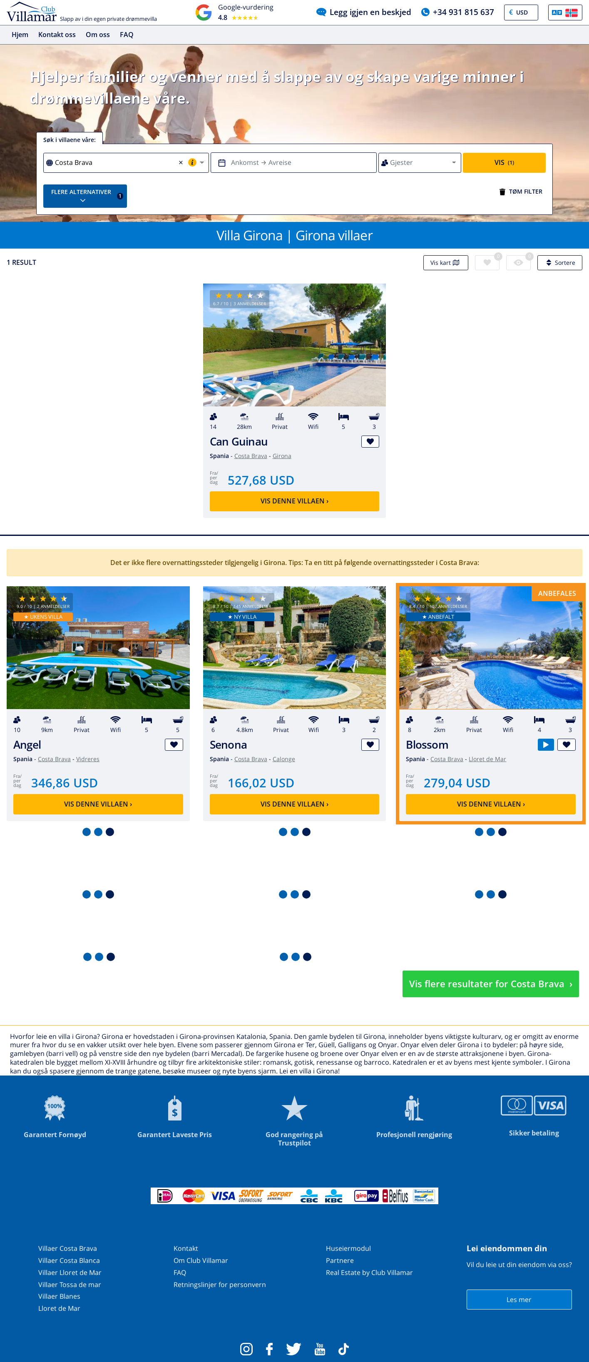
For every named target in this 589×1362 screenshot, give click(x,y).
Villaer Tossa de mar (69, 1284)
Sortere (559, 262)
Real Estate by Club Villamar (369, 1272)
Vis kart (445, 262)
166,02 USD (261, 782)
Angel (27, 744)
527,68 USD (261, 480)
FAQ (127, 34)
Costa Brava (250, 456)
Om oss (98, 34)
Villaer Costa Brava (67, 1248)
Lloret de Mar (487, 759)
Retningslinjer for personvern (220, 1284)
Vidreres (87, 759)
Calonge (284, 759)
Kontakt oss (57, 34)
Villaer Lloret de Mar (70, 1272)
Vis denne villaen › (294, 500)
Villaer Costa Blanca (69, 1260)
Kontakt (186, 1248)
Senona (228, 744)
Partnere (340, 1260)
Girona (282, 456)
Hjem (20, 34)
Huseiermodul (348, 1248)
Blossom (427, 744)
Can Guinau (239, 441)
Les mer (519, 1299)
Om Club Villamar (201, 1260)
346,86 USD (64, 782)
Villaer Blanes (59, 1296)
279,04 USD (457, 782)
